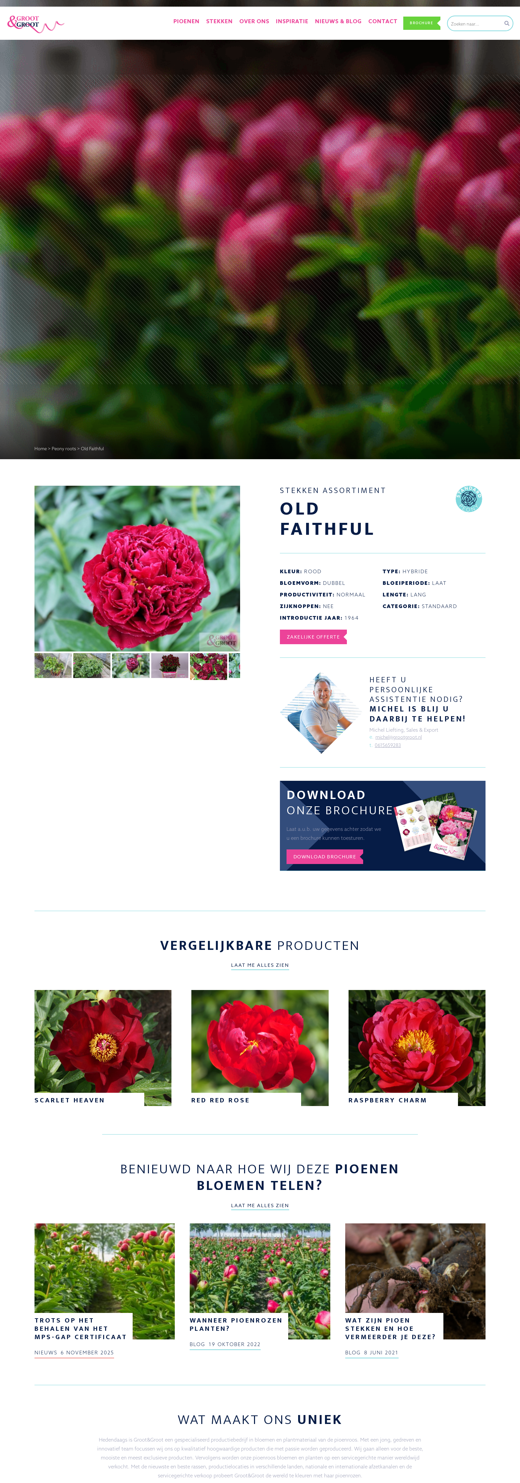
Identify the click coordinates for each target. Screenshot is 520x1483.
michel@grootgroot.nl (400, 737)
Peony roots (64, 448)
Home (40, 448)
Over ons (259, 23)
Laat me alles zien (260, 969)
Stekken (227, 23)
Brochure (418, 23)
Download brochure (330, 860)
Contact (373, 23)
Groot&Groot (21, 14)
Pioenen (198, 23)
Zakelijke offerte (317, 637)
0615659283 (389, 746)
